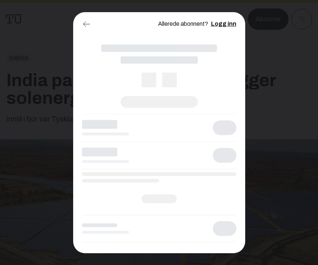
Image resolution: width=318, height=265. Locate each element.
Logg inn (223, 24)
